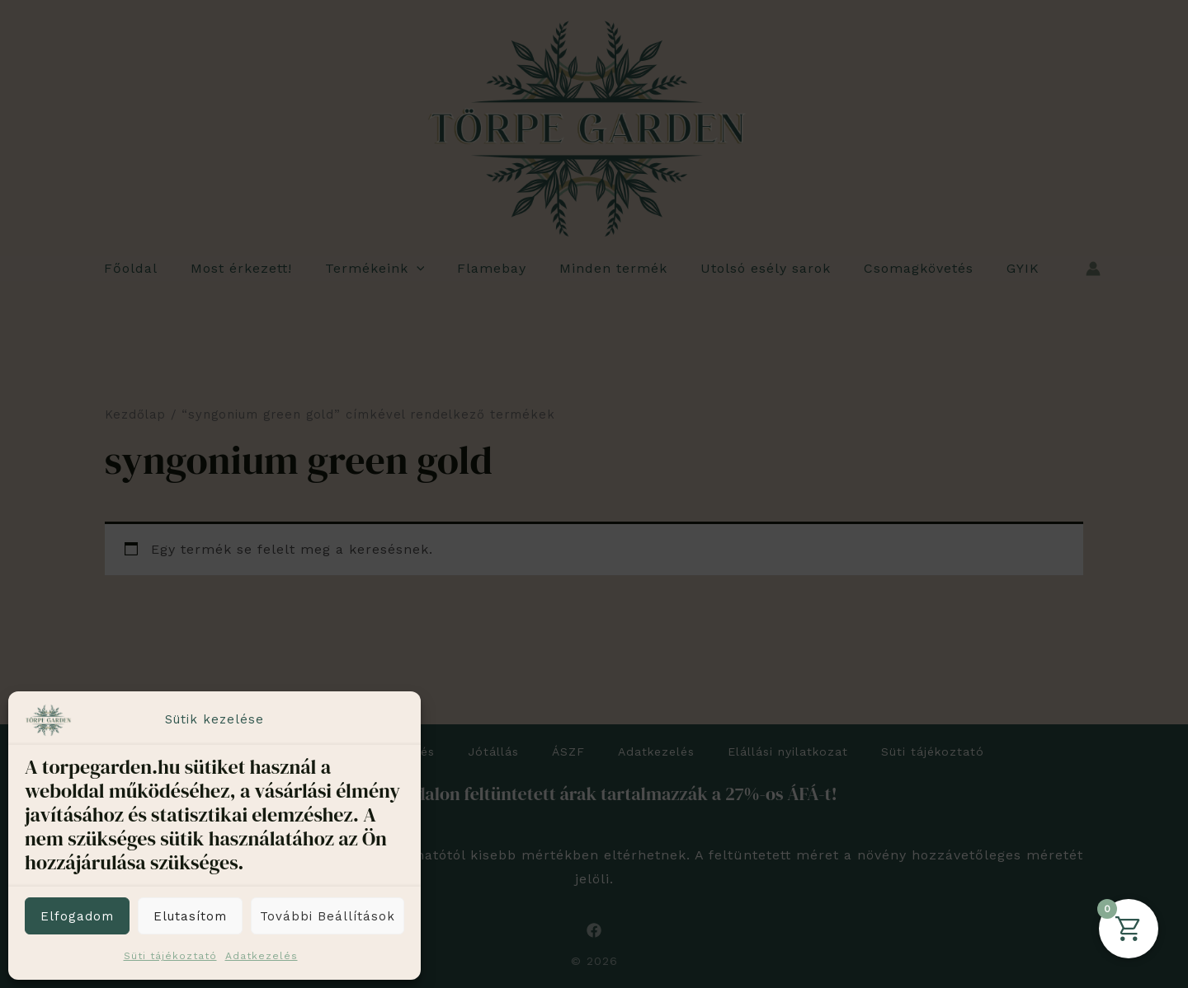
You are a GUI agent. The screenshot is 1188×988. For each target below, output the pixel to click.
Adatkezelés (261, 956)
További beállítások (327, 916)
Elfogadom (77, 916)
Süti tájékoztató (170, 956)
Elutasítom (190, 916)
